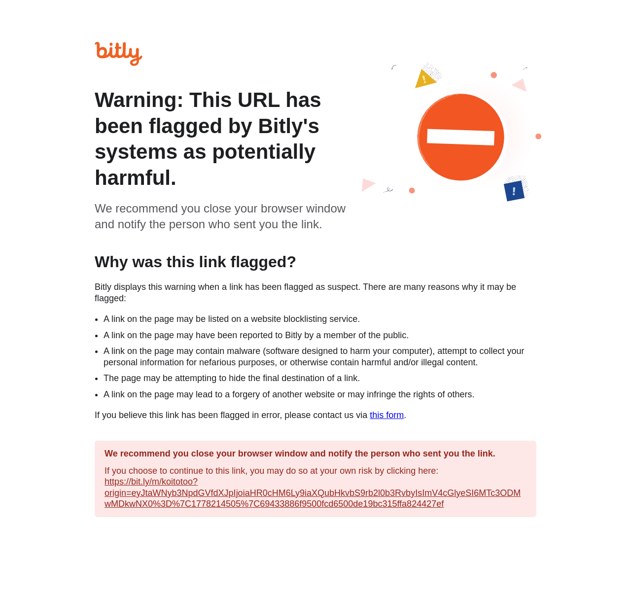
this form (387, 415)
